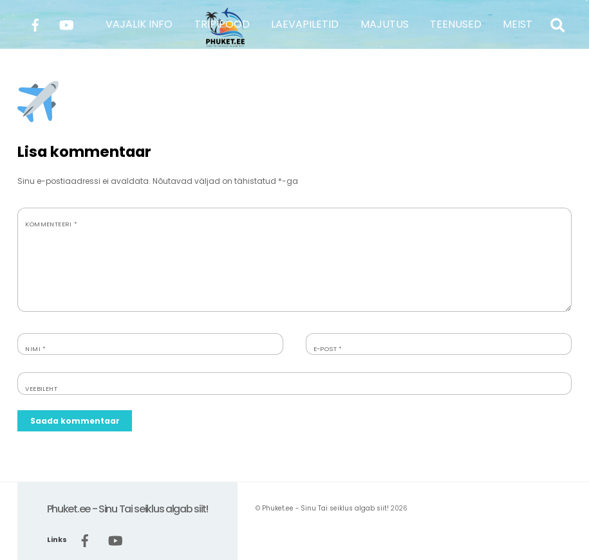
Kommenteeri (51, 224)
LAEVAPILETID (305, 24)
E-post (327, 349)
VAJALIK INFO (139, 24)
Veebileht (41, 388)
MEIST (517, 24)
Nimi (35, 349)
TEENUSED (455, 24)
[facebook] (35, 23)
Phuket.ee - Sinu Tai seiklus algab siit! (325, 508)
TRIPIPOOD (222, 24)
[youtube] (66, 23)
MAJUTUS (384, 24)
